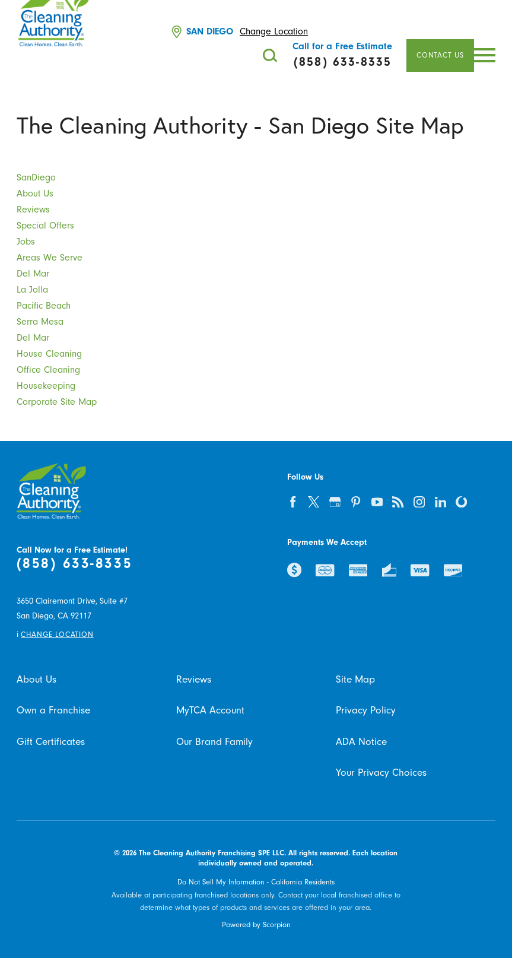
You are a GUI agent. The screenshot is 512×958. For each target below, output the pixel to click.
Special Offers (45, 225)
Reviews (33, 209)
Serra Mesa (40, 321)
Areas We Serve (49, 257)
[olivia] (461, 502)
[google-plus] (335, 502)
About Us (35, 193)
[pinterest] (356, 502)
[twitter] (314, 502)
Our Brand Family (214, 741)
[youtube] (377, 502)
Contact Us (440, 55)
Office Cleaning (48, 369)
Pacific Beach (44, 305)
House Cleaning (49, 353)
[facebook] (293, 502)
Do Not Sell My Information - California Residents (256, 882)
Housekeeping (46, 385)
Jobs (26, 241)
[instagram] (419, 502)
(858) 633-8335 (74, 563)
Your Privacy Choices (381, 772)
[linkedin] (440, 502)
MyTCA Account (210, 710)
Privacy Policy (366, 710)
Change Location (274, 31)
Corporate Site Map (57, 401)
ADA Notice (361, 741)
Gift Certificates (51, 741)
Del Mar (33, 273)
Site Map (355, 679)
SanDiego (36, 177)
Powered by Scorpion (256, 925)
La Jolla (32, 289)
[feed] (398, 502)
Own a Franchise (53, 710)
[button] (484, 55)
